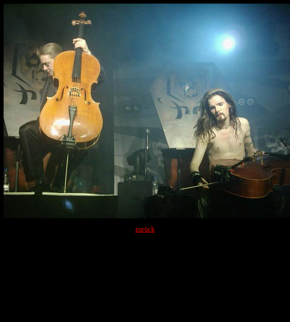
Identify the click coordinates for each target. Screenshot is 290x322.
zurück (145, 229)
